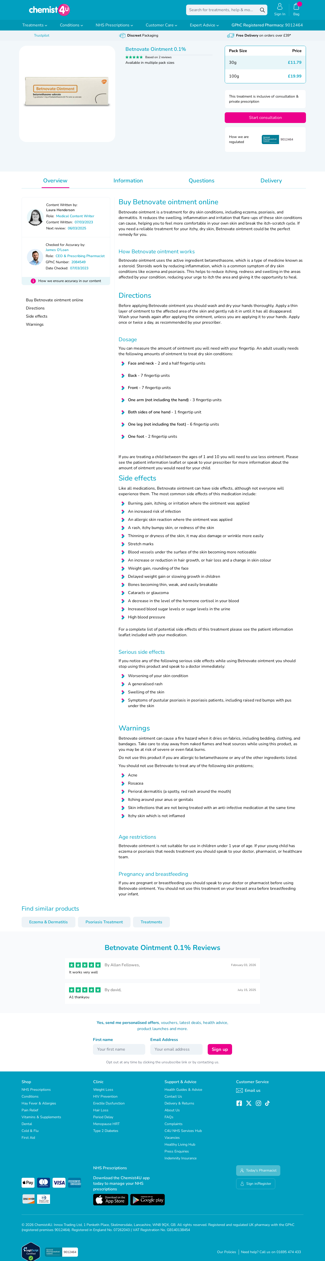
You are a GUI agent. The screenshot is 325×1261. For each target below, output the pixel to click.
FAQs (169, 1120)
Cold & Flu (30, 1134)
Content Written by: (61, 208)
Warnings (35, 328)
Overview (55, 184)
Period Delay (103, 1120)
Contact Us (173, 1100)
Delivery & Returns (179, 1106)
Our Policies (226, 1255)
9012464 (267, 29)
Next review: (56, 231)
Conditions (71, 29)
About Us (172, 1113)
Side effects (36, 320)
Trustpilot (41, 39)
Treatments (34, 29)
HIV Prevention (105, 1100)
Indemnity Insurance (181, 1161)
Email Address (164, 1043)
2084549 (78, 265)
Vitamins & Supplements (41, 1120)
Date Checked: (57, 271)
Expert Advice (204, 29)
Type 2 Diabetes (105, 1134)
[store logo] (49, 11)
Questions (202, 184)
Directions (35, 312)
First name (103, 1043)
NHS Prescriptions (114, 29)
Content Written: (59, 225)
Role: (50, 219)
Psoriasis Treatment (104, 925)
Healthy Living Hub (180, 1148)
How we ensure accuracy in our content (69, 284)
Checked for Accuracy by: (65, 248)
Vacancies (172, 1141)
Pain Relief (30, 1113)
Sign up (220, 1053)
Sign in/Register (255, 1187)
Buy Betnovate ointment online (54, 303)
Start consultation (265, 121)
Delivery (271, 184)
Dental (27, 1127)
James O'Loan (57, 253)
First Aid (28, 1141)
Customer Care (161, 29)
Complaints (174, 1127)
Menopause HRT (106, 1127)
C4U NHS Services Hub (183, 1134)
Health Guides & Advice (183, 1093)
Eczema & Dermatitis (48, 925)
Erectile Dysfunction (109, 1106)
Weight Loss (103, 1093)
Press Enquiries (177, 1155)
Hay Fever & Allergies (39, 1106)
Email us (248, 1094)
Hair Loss (100, 1113)
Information (128, 184)
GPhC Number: (57, 265)
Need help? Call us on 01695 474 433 (271, 1255)
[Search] (262, 11)
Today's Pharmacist (258, 1174)
